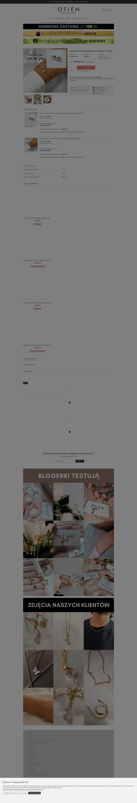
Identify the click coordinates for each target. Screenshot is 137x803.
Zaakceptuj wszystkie (34, 793)
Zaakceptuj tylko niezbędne (10, 793)
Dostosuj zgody (23, 793)
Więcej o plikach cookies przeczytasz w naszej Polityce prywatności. (23, 789)
